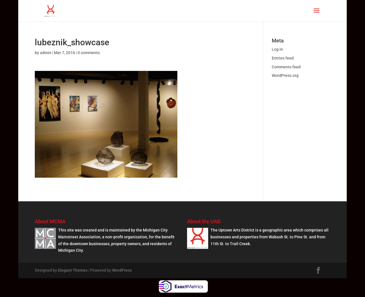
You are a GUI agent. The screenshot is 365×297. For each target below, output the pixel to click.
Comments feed (286, 67)
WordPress (122, 270)
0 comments (89, 52)
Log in (277, 49)
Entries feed (283, 58)
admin (45, 52)
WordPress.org (285, 75)
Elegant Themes (73, 270)
